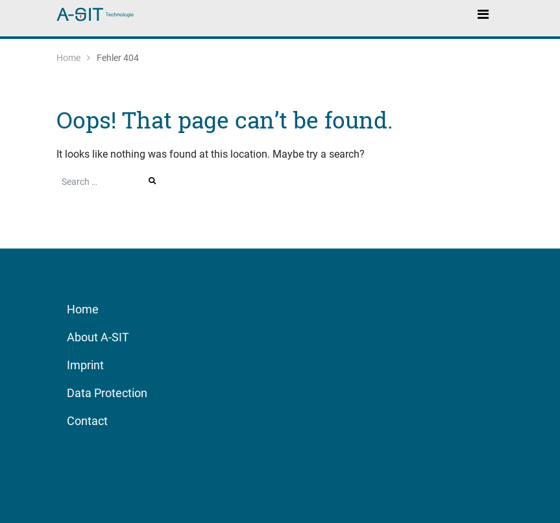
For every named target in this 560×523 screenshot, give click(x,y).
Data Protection (107, 393)
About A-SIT (98, 337)
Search (153, 180)
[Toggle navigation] (483, 13)
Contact (87, 421)
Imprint (85, 365)
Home (68, 58)
